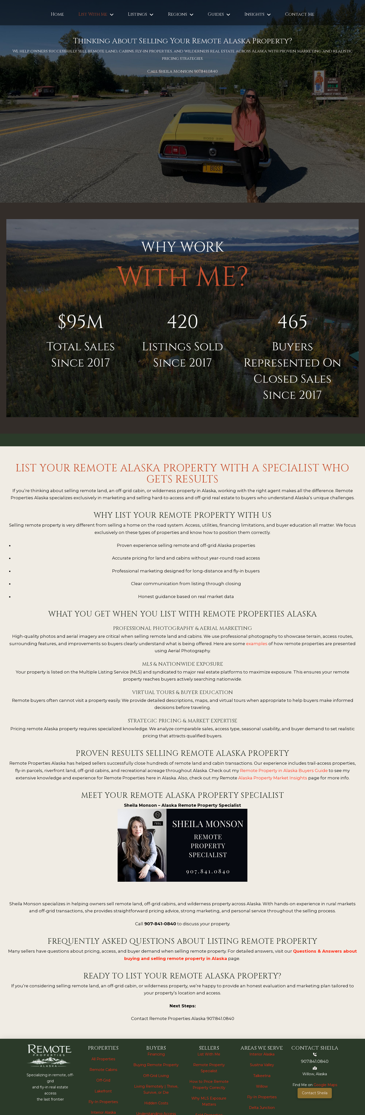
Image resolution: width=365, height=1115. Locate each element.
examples (256, 643)
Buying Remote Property (156, 1065)
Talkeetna (261, 1075)
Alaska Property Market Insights (272, 777)
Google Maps (325, 1085)
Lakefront (103, 1091)
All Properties (103, 1059)
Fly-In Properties (103, 1102)
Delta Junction (262, 1107)
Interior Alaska (103, 1112)
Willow (262, 1086)
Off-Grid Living (156, 1075)
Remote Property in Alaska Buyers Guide (284, 770)
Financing (156, 1054)
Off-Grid (103, 1080)
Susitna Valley (262, 1065)
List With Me (208, 1054)
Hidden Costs (156, 1103)
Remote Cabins (103, 1069)
